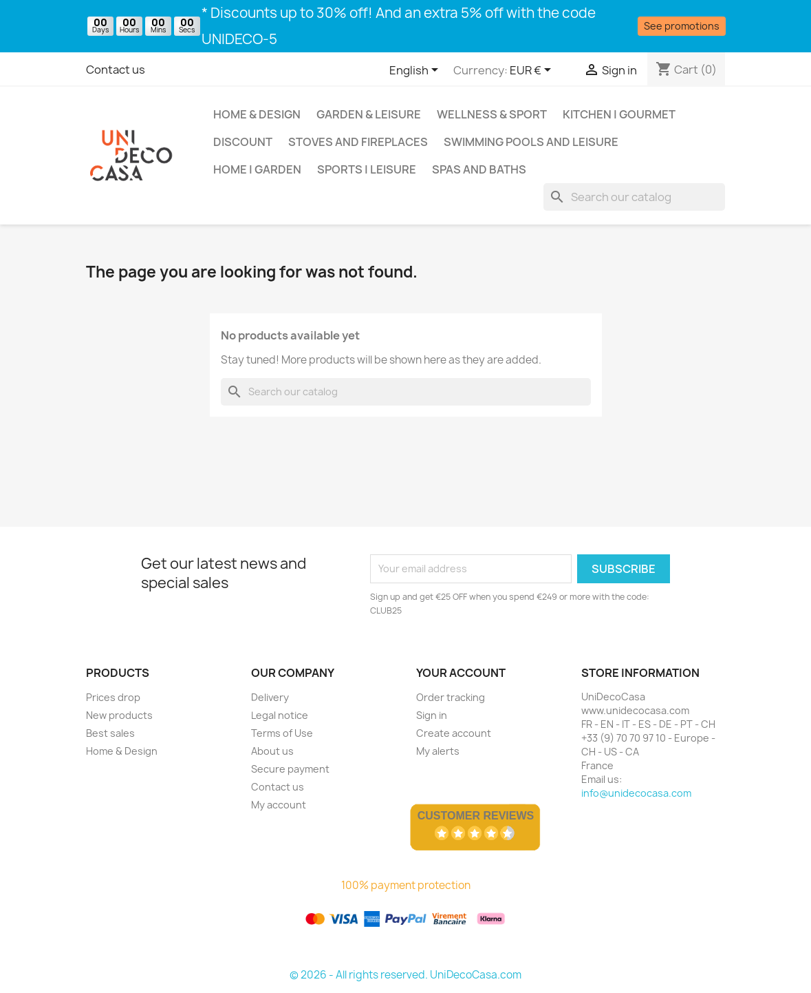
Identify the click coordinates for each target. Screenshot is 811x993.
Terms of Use (282, 733)
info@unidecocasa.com (636, 792)
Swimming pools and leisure (531, 141)
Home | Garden (257, 169)
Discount (242, 141)
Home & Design (257, 114)
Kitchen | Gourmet (619, 114)
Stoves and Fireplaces (358, 141)
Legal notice (279, 715)
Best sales (110, 733)
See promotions (682, 25)
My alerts (437, 750)
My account (278, 804)
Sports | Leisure (366, 169)
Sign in (431, 715)
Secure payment (290, 768)
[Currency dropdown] (533, 71)
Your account (461, 672)
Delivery (270, 697)
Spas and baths (479, 169)
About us (272, 750)
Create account (453, 733)
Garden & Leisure (368, 114)
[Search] (634, 197)
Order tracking (450, 697)
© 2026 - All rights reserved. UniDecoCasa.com (405, 975)
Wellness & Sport (492, 114)
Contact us (115, 69)
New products (119, 715)
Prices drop (113, 697)
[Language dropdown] (416, 71)
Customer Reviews (476, 816)
